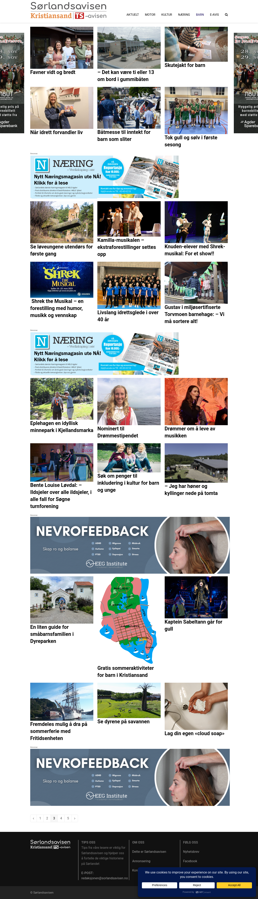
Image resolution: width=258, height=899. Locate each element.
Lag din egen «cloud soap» (195, 733)
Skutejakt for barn (185, 65)
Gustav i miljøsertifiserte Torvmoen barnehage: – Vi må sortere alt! (194, 314)
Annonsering (141, 861)
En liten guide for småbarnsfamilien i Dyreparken (52, 634)
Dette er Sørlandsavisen (149, 852)
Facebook (190, 861)
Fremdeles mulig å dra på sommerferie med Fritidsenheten (58, 731)
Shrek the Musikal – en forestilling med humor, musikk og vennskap (56, 308)
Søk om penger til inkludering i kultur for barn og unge (128, 483)
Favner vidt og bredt (52, 72)
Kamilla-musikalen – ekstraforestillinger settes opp (126, 247)
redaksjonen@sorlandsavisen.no (104, 878)
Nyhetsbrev (191, 852)
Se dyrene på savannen (123, 722)
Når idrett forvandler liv (56, 132)
